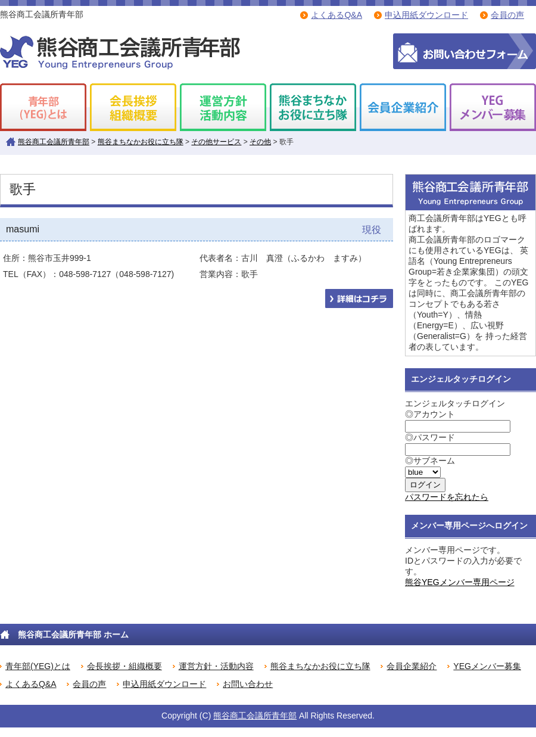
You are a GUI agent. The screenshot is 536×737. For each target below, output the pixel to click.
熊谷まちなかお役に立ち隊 (140, 142)
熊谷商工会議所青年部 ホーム (73, 634)
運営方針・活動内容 (216, 666)
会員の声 (507, 15)
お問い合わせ (248, 684)
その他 (260, 142)
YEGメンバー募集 (487, 666)
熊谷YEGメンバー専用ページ (460, 582)
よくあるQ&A (336, 15)
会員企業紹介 (412, 666)
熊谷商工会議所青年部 (53, 142)
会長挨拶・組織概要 (124, 666)
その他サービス (216, 142)
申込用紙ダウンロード (426, 15)
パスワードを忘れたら (446, 497)
